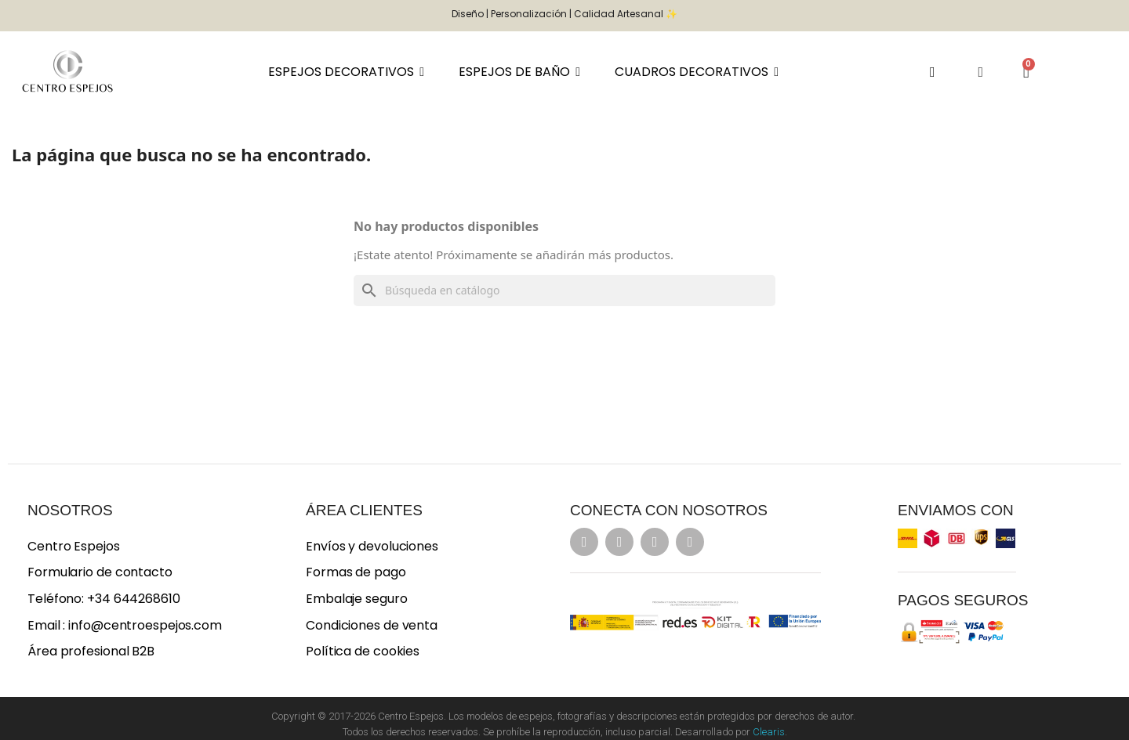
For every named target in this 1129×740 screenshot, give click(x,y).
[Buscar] (564, 290)
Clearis (769, 732)
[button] (933, 72)
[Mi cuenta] (980, 72)
